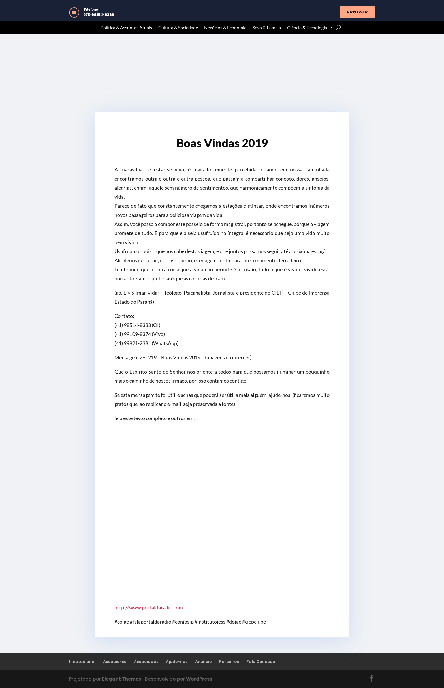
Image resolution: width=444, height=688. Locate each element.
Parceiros (229, 661)
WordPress (199, 679)
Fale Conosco (261, 661)
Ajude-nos (177, 661)
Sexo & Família (267, 28)
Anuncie (203, 661)
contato (357, 12)
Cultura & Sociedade (178, 28)
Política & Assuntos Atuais (126, 28)
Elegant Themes (121, 679)
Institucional (82, 661)
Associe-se (115, 661)
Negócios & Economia (225, 28)
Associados (146, 661)
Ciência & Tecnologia (307, 28)
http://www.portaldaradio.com (148, 607)
